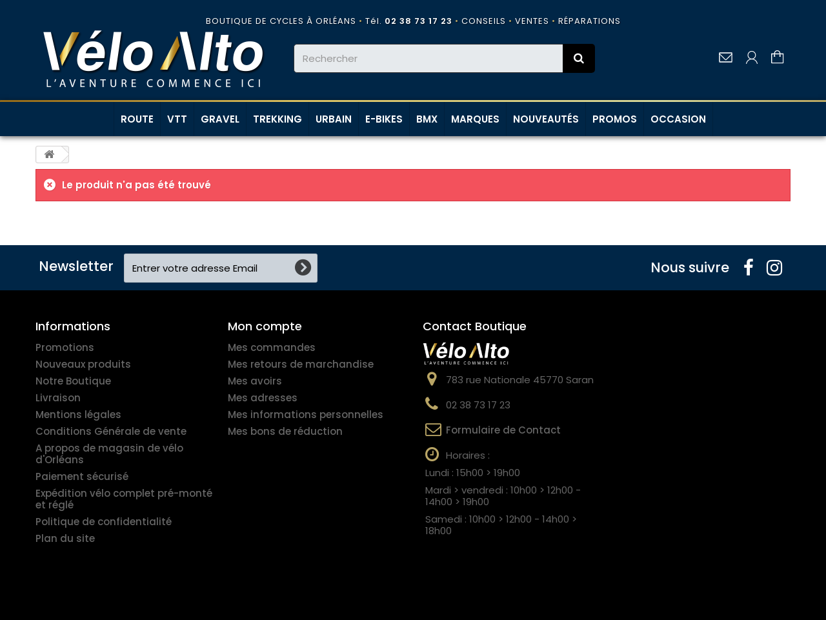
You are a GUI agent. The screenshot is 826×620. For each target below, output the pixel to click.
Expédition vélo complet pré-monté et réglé (123, 499)
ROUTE (137, 119)
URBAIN (334, 119)
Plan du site (65, 538)
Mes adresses (262, 398)
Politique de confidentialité (103, 521)
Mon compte (265, 326)
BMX (427, 119)
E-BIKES (384, 119)
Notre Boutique (73, 381)
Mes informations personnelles (305, 414)
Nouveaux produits (83, 364)
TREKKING (277, 119)
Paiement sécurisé (81, 476)
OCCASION (678, 119)
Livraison (58, 398)
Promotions (64, 347)
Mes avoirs (255, 381)
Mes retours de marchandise (301, 364)
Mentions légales (78, 414)
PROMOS (614, 119)
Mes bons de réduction (285, 431)
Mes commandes (272, 347)
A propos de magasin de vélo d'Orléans (109, 453)
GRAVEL (220, 119)
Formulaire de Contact (503, 430)
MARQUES (475, 119)
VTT (177, 119)
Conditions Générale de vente (110, 431)
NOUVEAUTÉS (546, 119)
